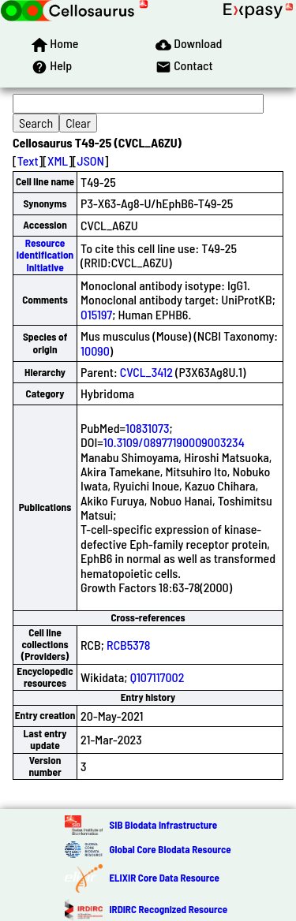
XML (57, 160)
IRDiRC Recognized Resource (168, 909)
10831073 (147, 427)
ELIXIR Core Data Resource (164, 877)
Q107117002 (157, 676)
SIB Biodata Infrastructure (163, 824)
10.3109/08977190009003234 (174, 441)
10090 (95, 350)
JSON (90, 160)
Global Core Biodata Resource (169, 849)
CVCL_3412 (146, 371)
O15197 (96, 314)
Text (28, 160)
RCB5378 (128, 644)
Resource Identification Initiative (45, 255)
